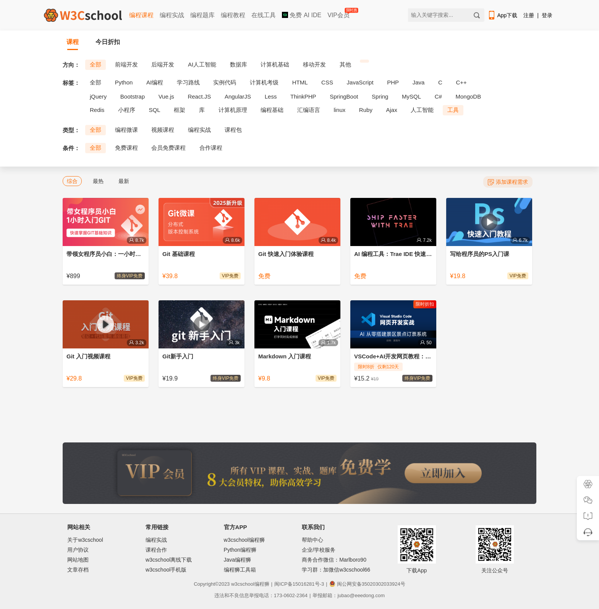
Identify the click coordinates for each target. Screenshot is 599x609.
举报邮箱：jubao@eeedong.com (348, 595)
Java (419, 82)
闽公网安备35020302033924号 (367, 584)
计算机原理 (233, 110)
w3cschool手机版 (166, 570)
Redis (97, 110)
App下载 (502, 15)
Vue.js (166, 96)
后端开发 (162, 64)
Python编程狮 (240, 550)
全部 (95, 64)
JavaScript (360, 82)
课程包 (233, 129)
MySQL (411, 96)
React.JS (199, 96)
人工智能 (422, 110)
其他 (345, 64)
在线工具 (263, 15)
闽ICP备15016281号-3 (299, 584)
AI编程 (154, 82)
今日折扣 (108, 42)
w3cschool (242, 584)
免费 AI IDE (301, 15)
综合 (72, 181)
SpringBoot (344, 96)
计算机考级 (264, 82)
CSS (327, 82)
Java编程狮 (237, 560)
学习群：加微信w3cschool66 (336, 570)
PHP (393, 82)
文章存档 (78, 570)
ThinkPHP (303, 96)
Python (124, 82)
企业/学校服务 (318, 550)
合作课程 (210, 147)
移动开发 (314, 64)
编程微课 (126, 129)
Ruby (365, 110)
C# (438, 96)
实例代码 (224, 82)
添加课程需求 (508, 182)
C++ (461, 82)
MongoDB (468, 96)
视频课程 (162, 129)
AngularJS (238, 96)
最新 (123, 181)
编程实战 (172, 15)
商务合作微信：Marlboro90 (334, 560)
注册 (528, 15)
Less (271, 96)
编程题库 (202, 15)
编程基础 (272, 110)
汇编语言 (308, 110)
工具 (453, 110)
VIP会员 (339, 13)
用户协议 (78, 550)
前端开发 (126, 64)
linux (339, 110)
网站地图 (78, 560)
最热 (98, 181)
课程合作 (156, 550)
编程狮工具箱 (240, 570)
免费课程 (126, 147)
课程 (72, 42)
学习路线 (188, 82)
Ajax (391, 110)
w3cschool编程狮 (244, 540)
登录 (547, 15)
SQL (154, 110)
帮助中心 (312, 540)
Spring (380, 96)
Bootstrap (132, 96)
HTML (300, 82)
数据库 (238, 64)
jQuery (98, 96)
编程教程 (233, 15)
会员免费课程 (168, 147)
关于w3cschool (85, 540)
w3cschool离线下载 (169, 560)
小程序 (126, 110)
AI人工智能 (202, 64)
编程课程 (141, 15)
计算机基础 (275, 64)
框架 (179, 110)
